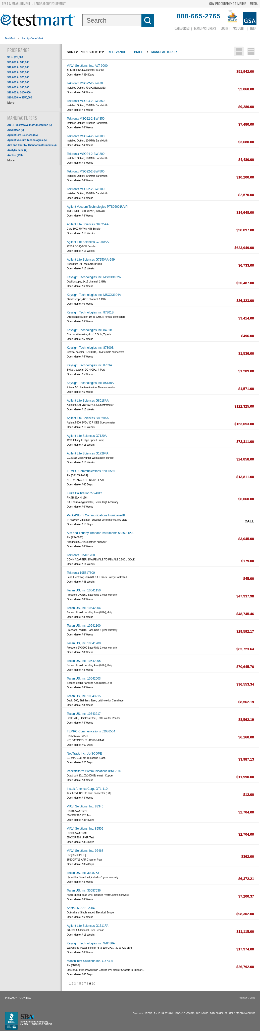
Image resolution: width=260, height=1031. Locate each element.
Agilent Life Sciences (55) (22, 135)
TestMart (10, 38)
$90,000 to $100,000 (19, 92)
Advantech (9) (15, 130)
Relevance (117, 52)
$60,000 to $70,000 (18, 77)
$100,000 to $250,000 (19, 97)
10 (93, 983)
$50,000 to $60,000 (18, 72)
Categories (182, 28)
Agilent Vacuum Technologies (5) (27, 140)
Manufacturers (205, 28)
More (11, 102)
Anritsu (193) (15, 155)
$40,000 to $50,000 (18, 67)
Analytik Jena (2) (17, 150)
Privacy (11, 997)
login (224, 28)
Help (253, 28)
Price (138, 52)
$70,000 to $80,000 (18, 82)
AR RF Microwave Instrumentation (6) (29, 125)
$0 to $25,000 (15, 57)
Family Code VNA (32, 38)
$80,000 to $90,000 (18, 87)
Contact (26, 997)
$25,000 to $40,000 (18, 62)
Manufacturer (164, 52)
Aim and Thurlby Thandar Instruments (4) (32, 145)
